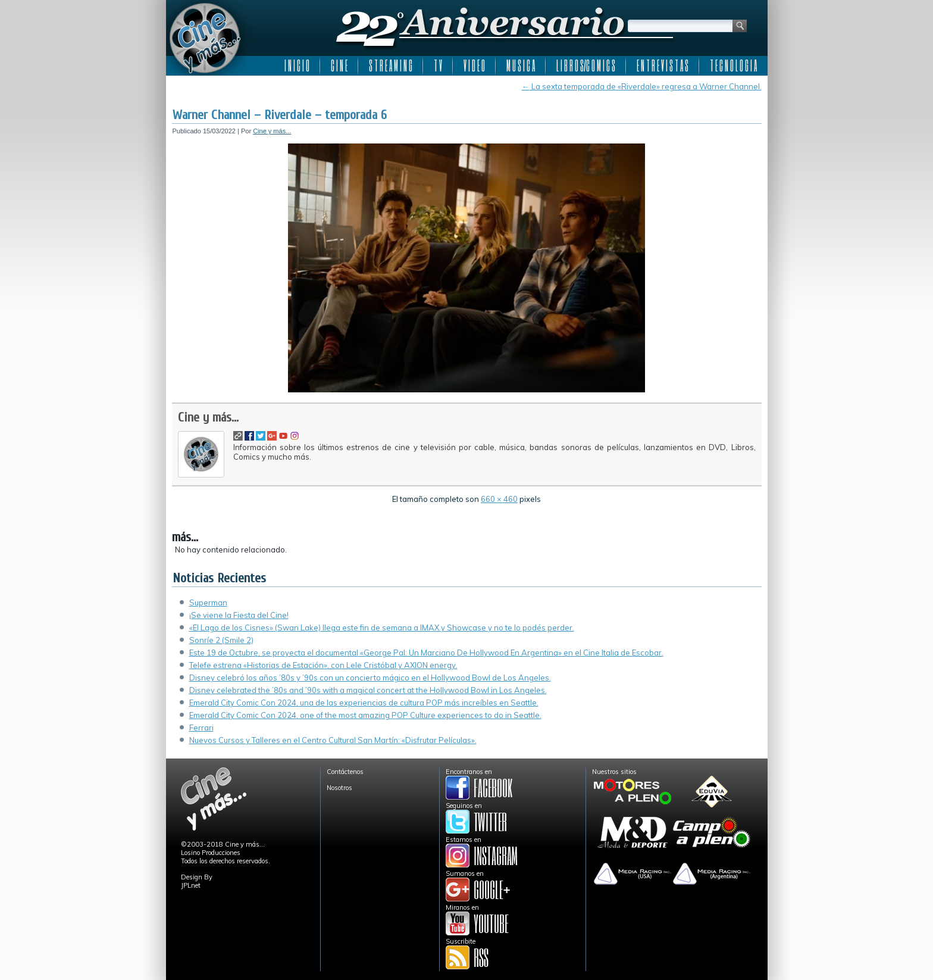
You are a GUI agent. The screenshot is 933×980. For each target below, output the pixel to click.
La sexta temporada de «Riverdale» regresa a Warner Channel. (642, 86)
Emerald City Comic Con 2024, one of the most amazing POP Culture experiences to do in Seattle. (365, 715)
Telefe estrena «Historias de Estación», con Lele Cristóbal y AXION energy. (323, 665)
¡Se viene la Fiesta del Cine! (239, 615)
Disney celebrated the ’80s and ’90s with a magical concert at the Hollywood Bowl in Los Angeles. (368, 690)
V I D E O (474, 65)
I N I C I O (296, 65)
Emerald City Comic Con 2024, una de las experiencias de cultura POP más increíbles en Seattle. (363, 702)
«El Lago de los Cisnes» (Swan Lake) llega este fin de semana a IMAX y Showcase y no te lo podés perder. (381, 627)
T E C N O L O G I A (733, 65)
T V (438, 65)
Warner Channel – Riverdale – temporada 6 (280, 115)
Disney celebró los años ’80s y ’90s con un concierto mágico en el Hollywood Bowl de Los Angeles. (370, 677)
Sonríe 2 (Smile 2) (221, 640)
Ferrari (201, 727)
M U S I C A (520, 65)
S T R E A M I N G (390, 65)
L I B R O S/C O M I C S (585, 65)
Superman (208, 602)
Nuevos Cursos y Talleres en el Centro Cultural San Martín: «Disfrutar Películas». (333, 740)
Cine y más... (272, 131)
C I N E (339, 65)
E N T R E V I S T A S (662, 65)
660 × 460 (499, 499)
